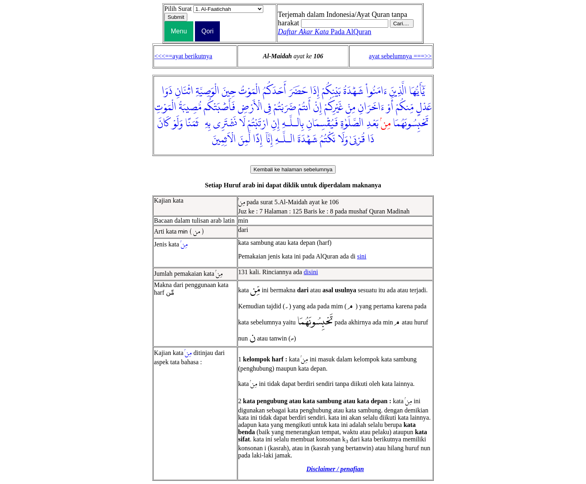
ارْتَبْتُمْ (258, 123)
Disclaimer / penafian (335, 469)
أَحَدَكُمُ (274, 91)
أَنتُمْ (304, 107)
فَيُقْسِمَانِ (322, 123)
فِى (267, 107)
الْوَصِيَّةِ (207, 91)
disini (311, 272)
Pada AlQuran (324, 32)
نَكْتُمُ (328, 139)
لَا (242, 123)
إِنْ (317, 107)
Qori (207, 31)
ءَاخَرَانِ (371, 107)
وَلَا (343, 139)
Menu (179, 31)
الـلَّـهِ (285, 139)
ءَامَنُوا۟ (376, 91)
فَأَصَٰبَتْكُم (219, 107)
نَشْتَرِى (225, 123)
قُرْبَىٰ (357, 139)
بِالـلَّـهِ (293, 123)
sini (361, 256)
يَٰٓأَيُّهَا (417, 91)
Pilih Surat (178, 8)
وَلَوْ (177, 123)
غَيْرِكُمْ (333, 107)
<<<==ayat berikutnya (183, 56)
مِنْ (350, 107)
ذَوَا (167, 91)
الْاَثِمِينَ (224, 139)
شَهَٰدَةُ (353, 91)
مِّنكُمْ (405, 107)
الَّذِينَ (398, 91)
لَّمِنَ (244, 139)
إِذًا (257, 139)
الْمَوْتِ (165, 107)
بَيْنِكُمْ (331, 91)
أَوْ (390, 107)
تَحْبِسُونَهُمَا (411, 123)
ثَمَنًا (192, 123)
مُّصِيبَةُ (190, 107)
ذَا (370, 139)
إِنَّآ (269, 139)
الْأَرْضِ (250, 107)
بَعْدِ (372, 123)
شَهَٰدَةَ (307, 139)
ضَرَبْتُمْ (285, 107)
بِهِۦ (206, 123)
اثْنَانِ (184, 91)
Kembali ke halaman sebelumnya (293, 169)
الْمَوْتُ (249, 91)
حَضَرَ (298, 91)
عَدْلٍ (424, 107)
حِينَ (229, 91)
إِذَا (315, 91)
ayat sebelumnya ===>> (400, 56)
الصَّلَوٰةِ (352, 123)
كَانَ (163, 123)
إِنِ (275, 123)
